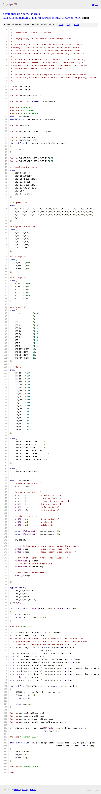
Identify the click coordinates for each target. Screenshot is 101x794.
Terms (33, 789)
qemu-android (11, 13)
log (68, 24)
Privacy (25, 789)
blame (76, 24)
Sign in (95, 4)
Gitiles (17, 789)
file (61, 24)
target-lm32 (72, 17)
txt (89, 789)
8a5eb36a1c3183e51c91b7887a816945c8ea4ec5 (31, 17)
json (96, 789)
